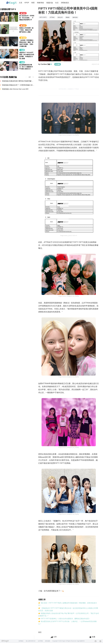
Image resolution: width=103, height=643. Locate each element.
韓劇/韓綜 (40, 3)
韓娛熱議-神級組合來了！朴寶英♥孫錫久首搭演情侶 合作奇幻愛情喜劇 (18, 85)
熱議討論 (49, 3)
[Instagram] (100, 641)
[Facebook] (96, 641)
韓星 (33, 3)
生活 (56, 3)
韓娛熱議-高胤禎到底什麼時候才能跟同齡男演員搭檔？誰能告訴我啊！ (18, 81)
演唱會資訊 (65, 3)
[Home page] (11, 3)
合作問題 (40, 641)
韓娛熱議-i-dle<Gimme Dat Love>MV (15, 89)
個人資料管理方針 (31, 641)
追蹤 (57, 64)
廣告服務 (47, 641)
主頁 (20, 3)
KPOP (27, 3)
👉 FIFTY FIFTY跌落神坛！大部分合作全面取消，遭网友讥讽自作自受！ (64, 618)
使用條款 (21, 641)
